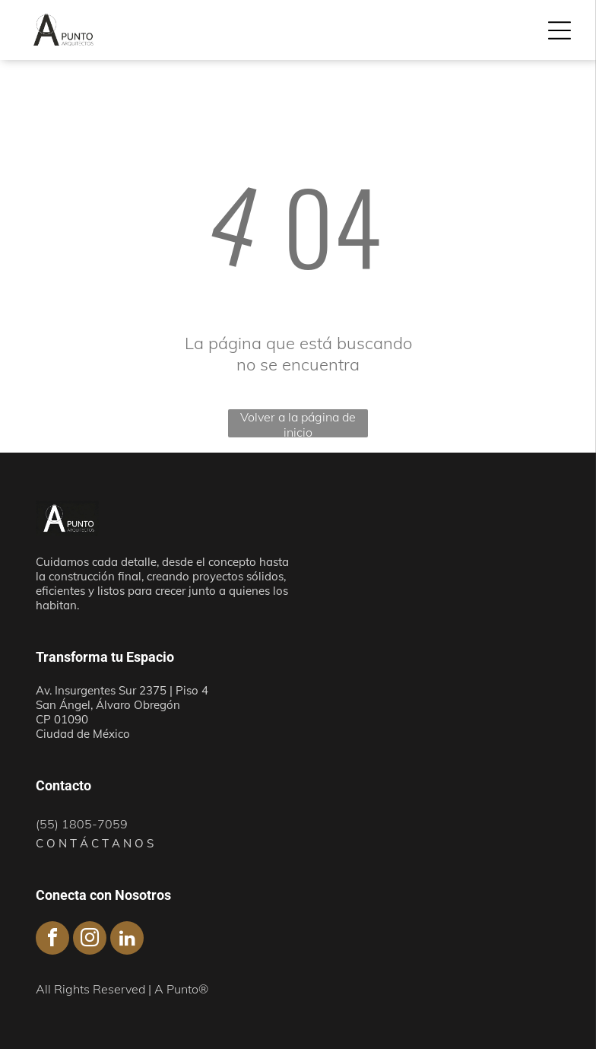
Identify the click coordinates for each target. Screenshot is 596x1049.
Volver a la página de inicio (298, 423)
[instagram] (89, 939)
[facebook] (52, 939)
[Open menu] (559, 30)
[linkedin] (127, 939)
